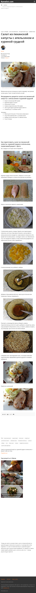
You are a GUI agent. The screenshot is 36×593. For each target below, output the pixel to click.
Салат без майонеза (13, 31)
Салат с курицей (4, 31)
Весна (2, 51)
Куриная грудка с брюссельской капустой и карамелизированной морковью (10, 481)
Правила (3, 579)
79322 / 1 (7, 57)
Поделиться (4, 453)
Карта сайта (15, 579)
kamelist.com (6, 588)
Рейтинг (8, 579)
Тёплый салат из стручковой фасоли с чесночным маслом (11, 495)
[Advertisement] (18, 20)
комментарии (32, 31)
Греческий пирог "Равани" (10, 471)
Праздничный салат (23, 31)
